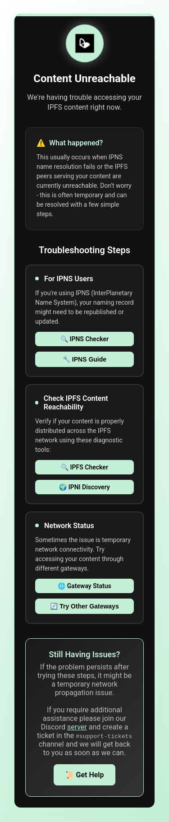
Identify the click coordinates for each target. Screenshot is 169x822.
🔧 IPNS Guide (84, 359)
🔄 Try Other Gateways (84, 606)
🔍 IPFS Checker (84, 467)
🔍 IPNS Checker (84, 339)
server (77, 727)
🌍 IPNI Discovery (84, 487)
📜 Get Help (84, 775)
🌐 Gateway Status (84, 586)
